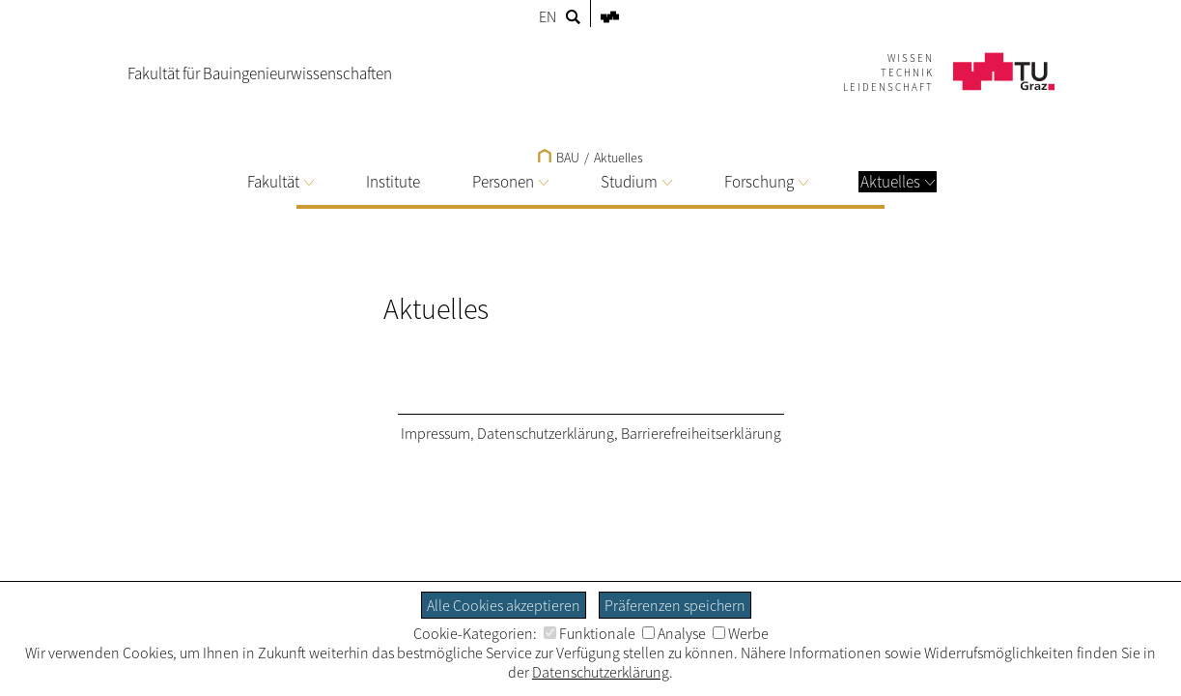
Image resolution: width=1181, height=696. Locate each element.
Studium (636, 181)
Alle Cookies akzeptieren (503, 605)
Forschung (766, 181)
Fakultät (280, 181)
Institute (393, 181)
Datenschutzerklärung (545, 433)
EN (547, 16)
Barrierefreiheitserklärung (701, 433)
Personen (510, 181)
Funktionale (589, 633)
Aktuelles (897, 181)
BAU (558, 157)
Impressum (435, 433)
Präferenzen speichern (675, 605)
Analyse (674, 633)
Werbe (741, 633)
